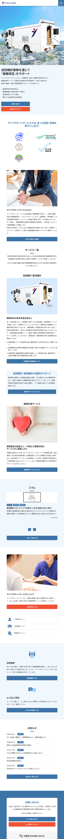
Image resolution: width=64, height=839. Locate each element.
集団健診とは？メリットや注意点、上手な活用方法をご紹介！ (32, 508)
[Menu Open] (61, 3)
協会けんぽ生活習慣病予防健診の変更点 (21, 746)
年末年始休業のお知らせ (15, 762)
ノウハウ (10, 505)
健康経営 (23, 505)
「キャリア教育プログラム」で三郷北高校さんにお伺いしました (27, 754)
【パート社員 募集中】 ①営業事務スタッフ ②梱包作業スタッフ (29, 737)
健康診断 (16, 505)
